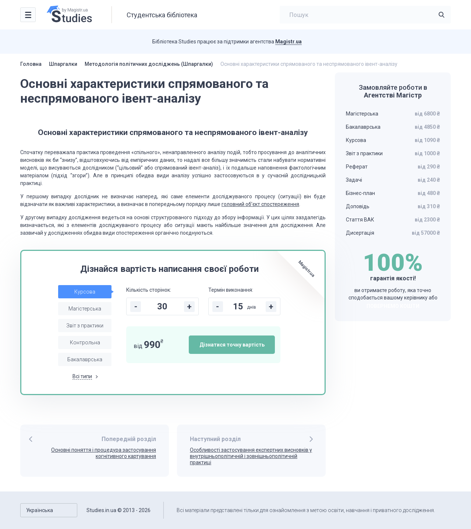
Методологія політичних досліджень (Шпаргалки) (149, 64)
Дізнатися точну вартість (232, 345)
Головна (31, 64)
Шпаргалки (63, 64)
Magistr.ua (288, 42)
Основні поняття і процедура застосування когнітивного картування (103, 453)
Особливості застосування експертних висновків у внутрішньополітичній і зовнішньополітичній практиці (251, 456)
